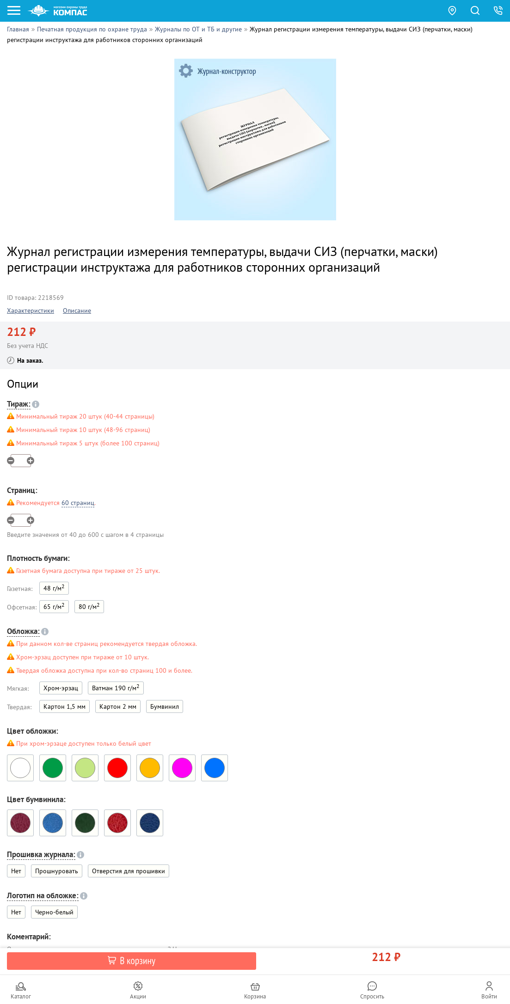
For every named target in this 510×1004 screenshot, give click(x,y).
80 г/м (89, 606)
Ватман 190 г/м (116, 687)
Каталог (21, 996)
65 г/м (54, 606)
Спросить (372, 996)
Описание (77, 310)
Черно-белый (54, 912)
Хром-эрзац (60, 688)
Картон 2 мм (117, 706)
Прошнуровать (56, 871)
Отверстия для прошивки (128, 871)
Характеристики (30, 310)
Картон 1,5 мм (64, 706)
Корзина (255, 996)
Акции (138, 996)
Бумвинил (164, 706)
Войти (489, 996)
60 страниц (77, 503)
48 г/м (54, 587)
